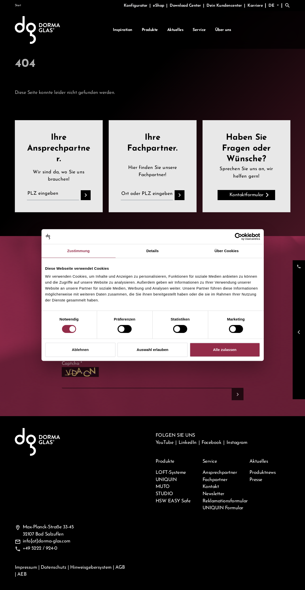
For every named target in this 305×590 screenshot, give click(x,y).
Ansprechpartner (220, 472)
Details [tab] (152, 251)
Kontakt (211, 486)
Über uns (223, 30)
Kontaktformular (246, 194)
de (272, 6)
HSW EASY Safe (173, 501)
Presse (255, 479)
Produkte (150, 30)
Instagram (236, 442)
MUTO (163, 486)
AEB (22, 574)
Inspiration (122, 30)
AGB (120, 567)
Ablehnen (80, 350)
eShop (159, 6)
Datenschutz (53, 567)
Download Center (186, 6)
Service (199, 30)
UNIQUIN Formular (223, 508)
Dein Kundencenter (224, 6)
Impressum (26, 567)
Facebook (211, 442)
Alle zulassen (224, 350)
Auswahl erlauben (152, 350)
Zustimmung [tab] (78, 251)
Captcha (72, 376)
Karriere (255, 6)
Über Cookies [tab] (227, 251)
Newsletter (213, 493)
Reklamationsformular (223, 501)
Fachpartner (215, 479)
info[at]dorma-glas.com (46, 541)
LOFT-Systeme (171, 472)
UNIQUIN (166, 479)
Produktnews (262, 472)
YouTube (165, 442)
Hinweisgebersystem (91, 567)
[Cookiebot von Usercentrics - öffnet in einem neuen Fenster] (238, 236)
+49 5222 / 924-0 (40, 548)
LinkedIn (188, 442)
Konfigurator (136, 6)
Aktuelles (175, 30)
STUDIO (164, 493)
